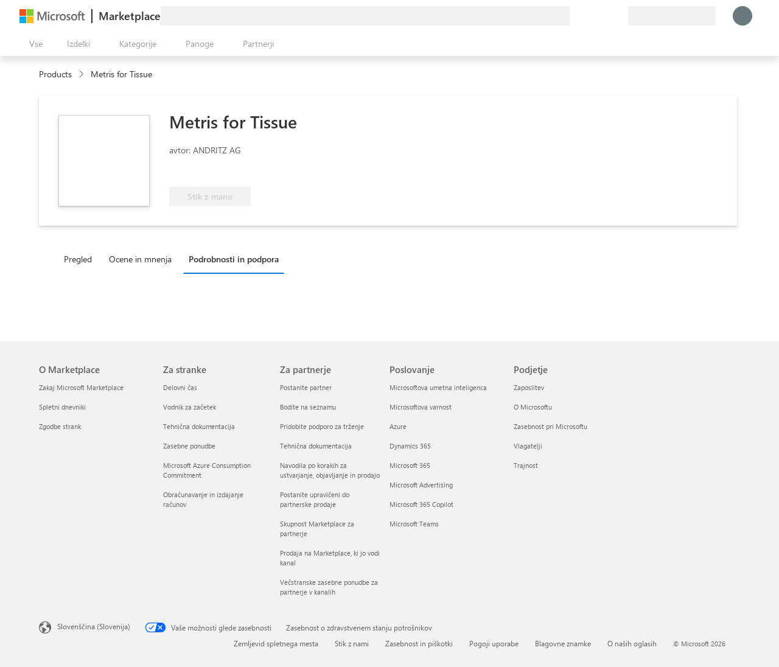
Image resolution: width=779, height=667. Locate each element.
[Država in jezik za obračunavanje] (672, 16)
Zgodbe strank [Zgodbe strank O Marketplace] (60, 426)
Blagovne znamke (563, 643)
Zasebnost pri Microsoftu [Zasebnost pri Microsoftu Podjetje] (550, 426)
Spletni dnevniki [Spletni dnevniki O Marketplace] (62, 406)
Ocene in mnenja (140, 259)
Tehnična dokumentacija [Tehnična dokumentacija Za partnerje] (316, 445)
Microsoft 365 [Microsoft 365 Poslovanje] (410, 465)
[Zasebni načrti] (618, 16)
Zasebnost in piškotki (419, 643)
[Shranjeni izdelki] (604, 16)
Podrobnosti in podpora (234, 259)
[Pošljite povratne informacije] (574, 16)
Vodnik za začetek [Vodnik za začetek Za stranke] (189, 406)
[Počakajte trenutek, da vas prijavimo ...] (742, 16)
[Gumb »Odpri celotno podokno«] (33, 44)
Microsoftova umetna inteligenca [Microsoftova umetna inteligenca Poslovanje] (438, 387)
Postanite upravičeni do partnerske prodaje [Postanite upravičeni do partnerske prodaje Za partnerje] (314, 499)
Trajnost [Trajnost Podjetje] (526, 465)
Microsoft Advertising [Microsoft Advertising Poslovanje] (421, 484)
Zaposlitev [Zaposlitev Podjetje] (529, 387)
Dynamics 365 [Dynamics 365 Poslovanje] (410, 445)
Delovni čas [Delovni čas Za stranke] (180, 387)
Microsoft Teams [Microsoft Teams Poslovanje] (414, 523)
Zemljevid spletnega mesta (276, 643)
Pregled (78, 259)
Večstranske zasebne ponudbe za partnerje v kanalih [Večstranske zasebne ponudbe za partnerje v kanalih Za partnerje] (329, 587)
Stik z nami (352, 643)
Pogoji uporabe (494, 643)
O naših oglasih (632, 643)
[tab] (80, 258)
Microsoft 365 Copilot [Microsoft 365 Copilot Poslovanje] (421, 504)
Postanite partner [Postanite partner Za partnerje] (306, 387)
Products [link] (55, 74)
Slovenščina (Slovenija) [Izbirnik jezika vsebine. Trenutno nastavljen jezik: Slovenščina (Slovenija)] (93, 626)
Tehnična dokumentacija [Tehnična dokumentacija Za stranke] (199, 426)
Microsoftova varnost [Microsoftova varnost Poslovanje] (421, 406)
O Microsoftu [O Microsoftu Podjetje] (533, 406)
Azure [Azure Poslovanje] (398, 426)
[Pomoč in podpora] (589, 16)
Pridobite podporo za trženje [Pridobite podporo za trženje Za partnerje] (322, 426)
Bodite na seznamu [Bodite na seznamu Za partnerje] (308, 406)
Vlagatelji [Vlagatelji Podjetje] (528, 445)
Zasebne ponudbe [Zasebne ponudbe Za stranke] (189, 445)
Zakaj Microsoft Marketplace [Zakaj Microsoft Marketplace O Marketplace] (81, 387)
